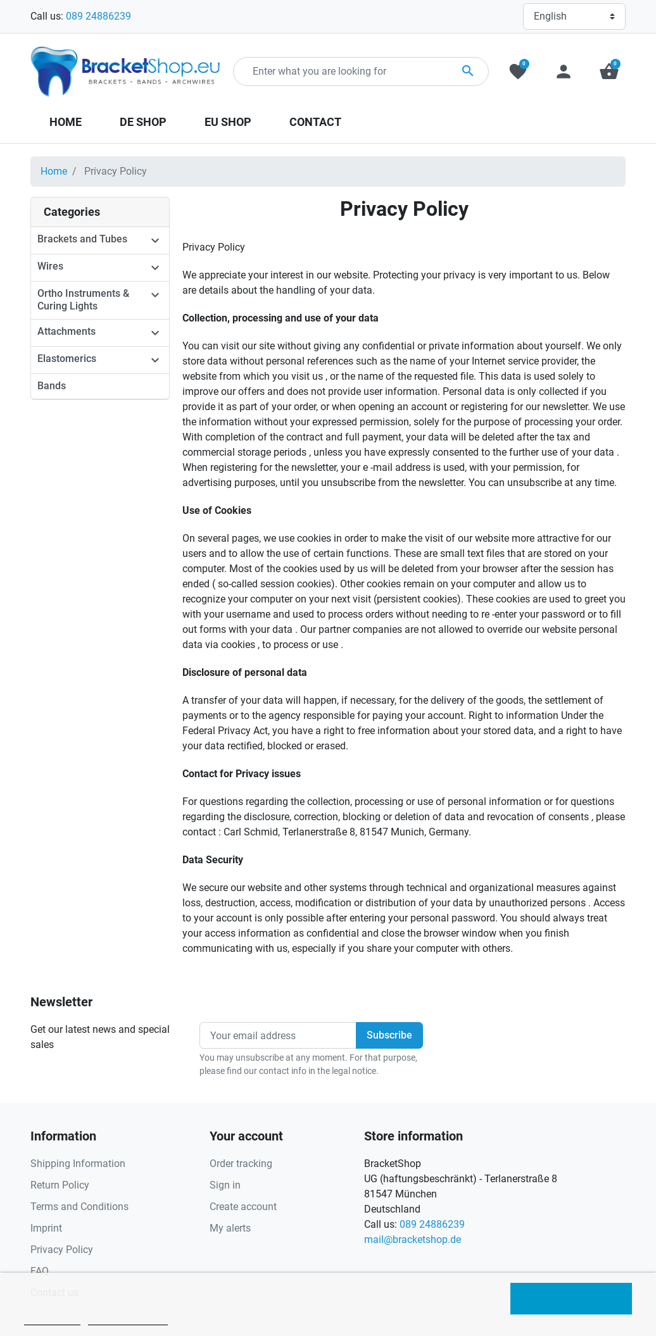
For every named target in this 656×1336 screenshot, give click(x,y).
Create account (243, 1207)
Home (54, 171)
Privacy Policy (61, 1250)
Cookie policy (52, 1319)
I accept (571, 1298)
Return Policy (59, 1185)
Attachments (66, 331)
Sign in (225, 1185)
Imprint (46, 1228)
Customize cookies (128, 1319)
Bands (51, 386)
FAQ (39, 1271)
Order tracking (241, 1164)
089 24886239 (98, 16)
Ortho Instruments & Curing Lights (83, 300)
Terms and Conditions (79, 1207)
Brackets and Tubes (82, 239)
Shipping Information (77, 1164)
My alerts (230, 1228)
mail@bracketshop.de (412, 1239)
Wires (50, 266)
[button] (609, 71)
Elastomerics (66, 359)
